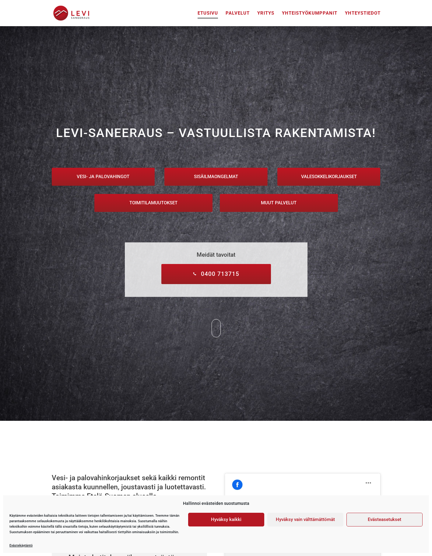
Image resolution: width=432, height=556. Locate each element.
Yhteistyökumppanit (309, 13)
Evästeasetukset (384, 519)
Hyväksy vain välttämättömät (305, 519)
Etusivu (208, 13)
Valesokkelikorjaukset (329, 176)
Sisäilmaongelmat (216, 176)
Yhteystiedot (363, 13)
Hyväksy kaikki (226, 519)
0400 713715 (220, 273)
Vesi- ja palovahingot (103, 176)
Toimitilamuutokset (153, 203)
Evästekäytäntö (21, 545)
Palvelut (238, 13)
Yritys (265, 13)
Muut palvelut (279, 203)
